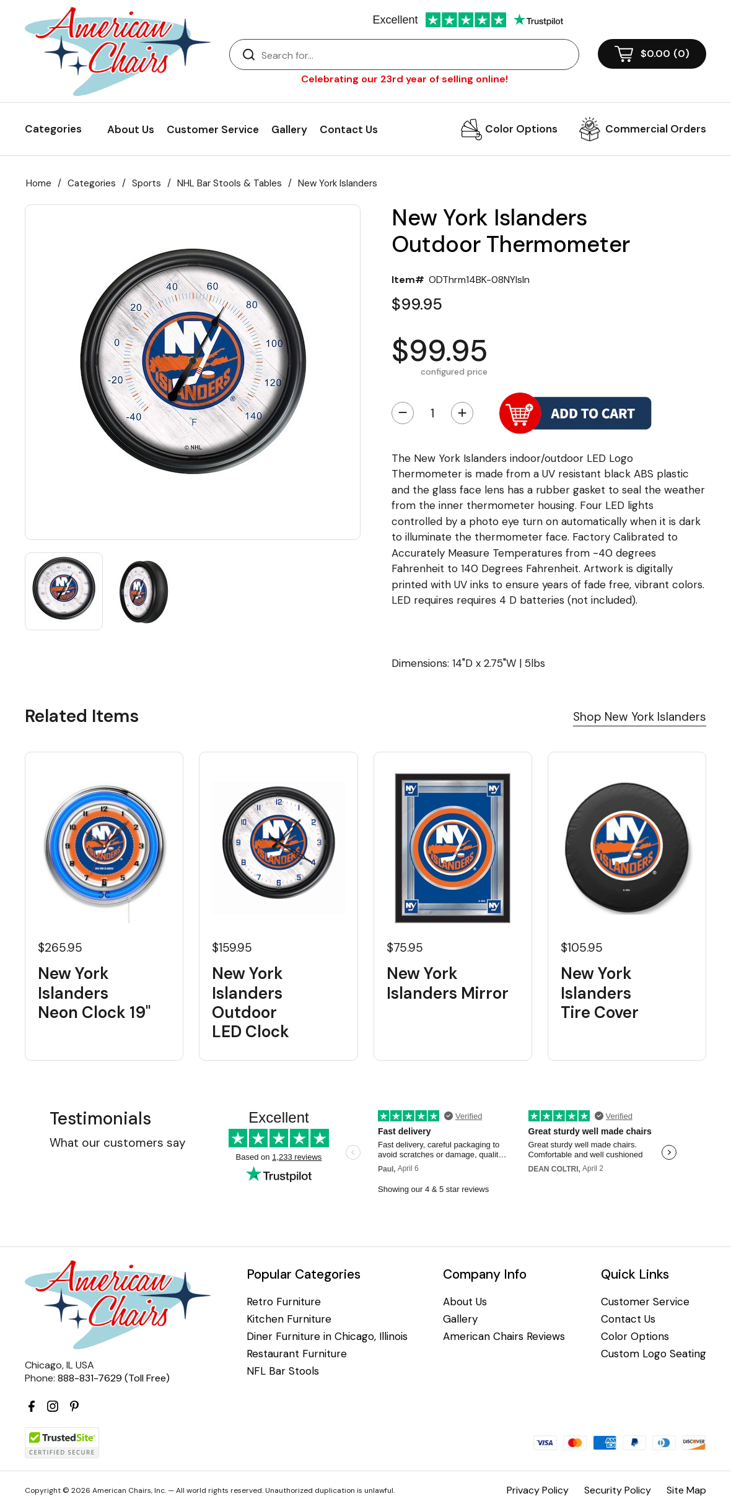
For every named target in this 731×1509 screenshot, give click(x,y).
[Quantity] (432, 413)
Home (38, 183)
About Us (130, 129)
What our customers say (118, 1142)
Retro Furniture (284, 1302)
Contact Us (349, 129)
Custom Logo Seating (653, 1354)
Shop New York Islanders (639, 716)
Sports (146, 183)
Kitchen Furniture (289, 1319)
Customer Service (213, 129)
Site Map (686, 1490)
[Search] (417, 55)
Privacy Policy (538, 1490)
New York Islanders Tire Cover (600, 993)
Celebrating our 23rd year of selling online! (404, 78)
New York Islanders (337, 183)
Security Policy (617, 1490)
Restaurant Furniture (297, 1354)
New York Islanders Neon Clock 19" (94, 993)
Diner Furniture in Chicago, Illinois (327, 1336)
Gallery (289, 129)
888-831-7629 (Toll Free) (114, 1378)
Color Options (521, 129)
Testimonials (100, 1118)
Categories (92, 183)
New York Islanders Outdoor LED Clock (250, 1003)
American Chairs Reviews (504, 1336)
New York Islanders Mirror (448, 983)
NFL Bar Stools (283, 1371)
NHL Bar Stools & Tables (229, 183)
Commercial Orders (655, 129)
